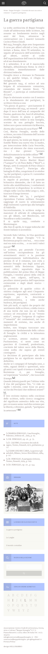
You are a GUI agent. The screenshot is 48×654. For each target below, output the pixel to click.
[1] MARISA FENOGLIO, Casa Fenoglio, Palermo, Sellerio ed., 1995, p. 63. (23, 434)
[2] (41, 154)
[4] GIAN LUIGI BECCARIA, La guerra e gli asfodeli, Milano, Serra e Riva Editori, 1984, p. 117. (25, 453)
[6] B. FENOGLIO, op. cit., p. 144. (20, 465)
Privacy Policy (9, 641)
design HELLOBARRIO (13, 646)
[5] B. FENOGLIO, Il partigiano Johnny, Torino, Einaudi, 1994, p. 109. (23, 460)
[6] (19, 410)
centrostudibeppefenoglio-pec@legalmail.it (23, 639)
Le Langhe (10, 537)
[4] (13, 377)
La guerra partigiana (14, 530)
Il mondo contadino (14, 545)
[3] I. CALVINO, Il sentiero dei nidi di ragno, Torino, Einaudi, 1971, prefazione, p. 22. (25, 445)
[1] (40, 128)
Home (6, 10)
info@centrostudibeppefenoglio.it (18, 637)
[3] (13, 246)
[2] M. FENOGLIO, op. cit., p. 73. (20, 439)
